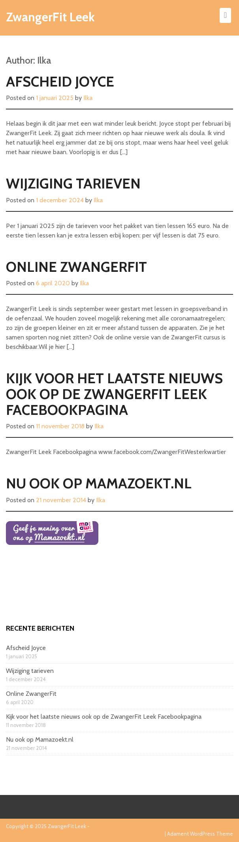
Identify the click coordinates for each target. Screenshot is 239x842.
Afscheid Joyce (60, 81)
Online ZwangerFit (76, 266)
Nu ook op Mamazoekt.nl (99, 483)
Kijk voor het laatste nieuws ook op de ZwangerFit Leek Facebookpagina (114, 393)
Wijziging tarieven (73, 183)
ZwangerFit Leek (50, 16)
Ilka (87, 98)
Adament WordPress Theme (200, 834)
